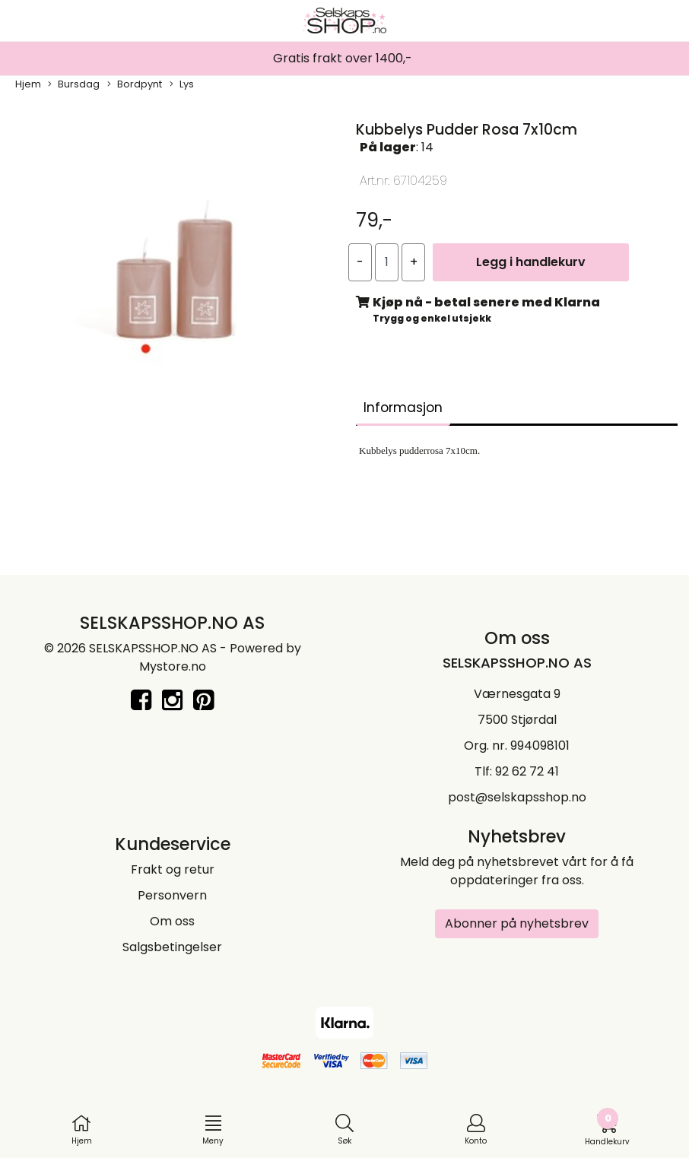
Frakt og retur (172, 869)
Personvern (172, 895)
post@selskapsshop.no (517, 797)
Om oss (172, 921)
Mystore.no (172, 666)
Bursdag (74, 84)
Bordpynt (134, 84)
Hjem (28, 84)
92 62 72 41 (527, 771)
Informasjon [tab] (403, 407)
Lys (182, 84)
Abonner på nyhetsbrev (517, 923)
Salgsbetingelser (172, 947)
